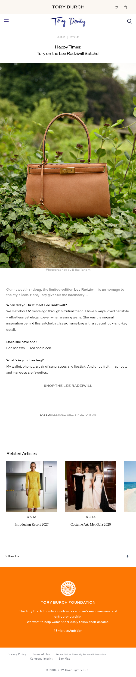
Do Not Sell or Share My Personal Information (81, 654)
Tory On (90, 415)
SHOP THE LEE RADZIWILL (68, 386)
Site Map (65, 658)
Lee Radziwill (85, 289)
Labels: (46, 415)
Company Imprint (41, 658)
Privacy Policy (17, 654)
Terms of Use (41, 654)
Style (74, 37)
